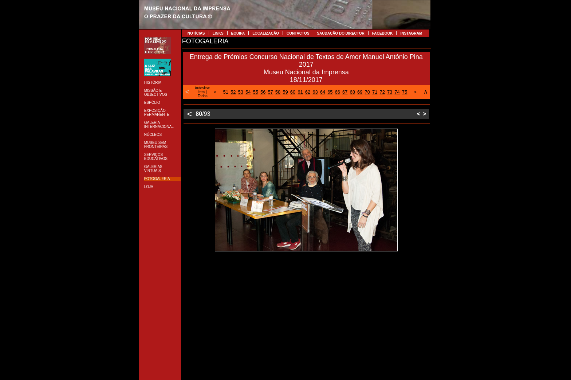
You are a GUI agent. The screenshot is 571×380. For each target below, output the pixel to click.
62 (307, 92)
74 (396, 92)
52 (233, 92)
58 (277, 92)
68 (352, 92)
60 (292, 92)
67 (344, 92)
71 (374, 92)
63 (315, 92)
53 (240, 92)
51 (225, 92)
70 (367, 92)
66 (337, 92)
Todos (203, 96)
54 (248, 92)
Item (201, 92)
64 (322, 92)
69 (359, 92)
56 (262, 92)
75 (404, 92)
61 (300, 92)
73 (389, 92)
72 (382, 92)
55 (255, 92)
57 (270, 92)
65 (329, 92)
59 (285, 92)
